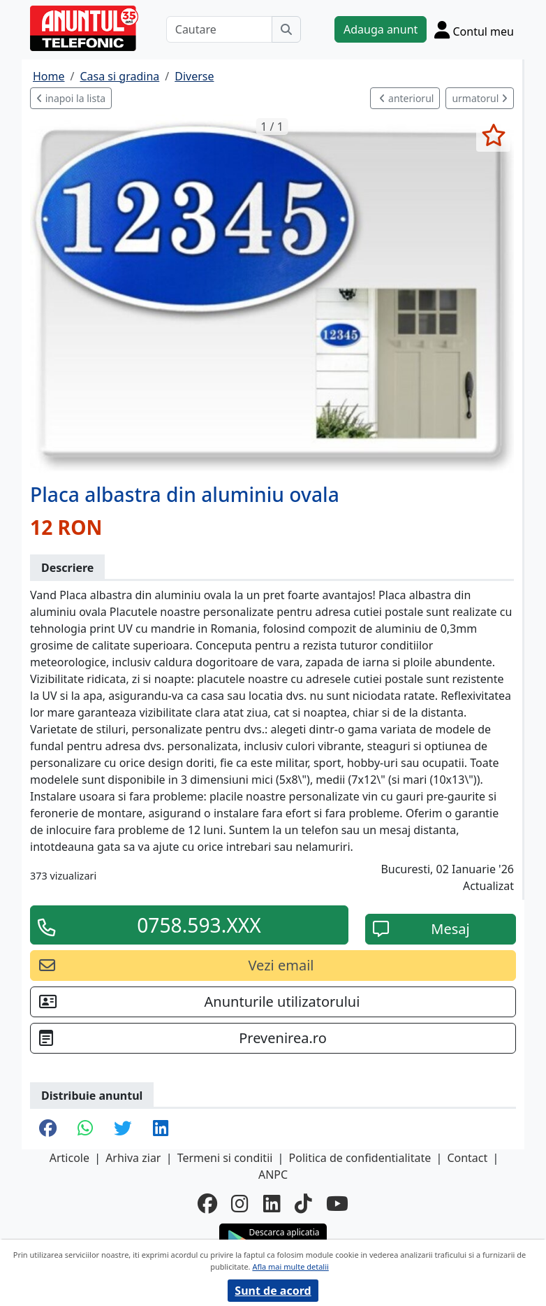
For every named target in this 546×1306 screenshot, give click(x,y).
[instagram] (240, 1203)
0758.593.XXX (199, 925)
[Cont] (474, 29)
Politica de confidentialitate (360, 1157)
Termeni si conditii (225, 1157)
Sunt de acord (273, 1290)
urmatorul (480, 98)
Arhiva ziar (133, 1157)
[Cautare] (219, 29)
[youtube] (337, 1203)
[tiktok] (303, 1203)
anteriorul (406, 98)
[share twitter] (122, 1129)
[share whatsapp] (85, 1129)
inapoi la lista (70, 98)
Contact (467, 1157)
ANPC (273, 1174)
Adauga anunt (381, 29)
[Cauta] (286, 29)
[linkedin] (272, 1203)
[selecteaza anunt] (493, 135)
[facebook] (207, 1203)
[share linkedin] (160, 1129)
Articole (69, 1157)
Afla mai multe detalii (290, 1266)
